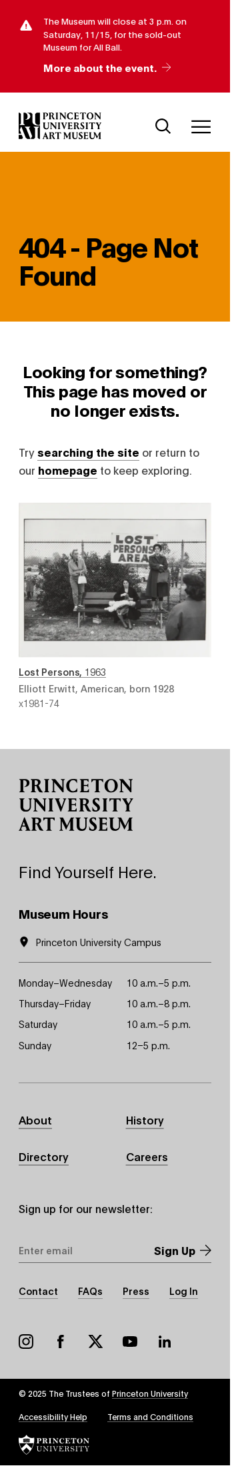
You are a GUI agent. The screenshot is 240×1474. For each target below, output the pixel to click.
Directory (44, 1156)
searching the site (88, 452)
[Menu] (200, 126)
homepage (67, 470)
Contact (38, 1290)
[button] (76, 805)
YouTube (130, 1341)
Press (136, 1290)
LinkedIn (164, 1341)
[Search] (163, 126)
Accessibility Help (53, 1416)
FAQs (90, 1290)
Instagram (26, 1341)
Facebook (60, 1341)
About (35, 1119)
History (145, 1119)
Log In (183, 1290)
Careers (147, 1156)
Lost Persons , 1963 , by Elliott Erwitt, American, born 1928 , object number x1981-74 (115, 606)
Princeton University (150, 1393)
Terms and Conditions (150, 1416)
